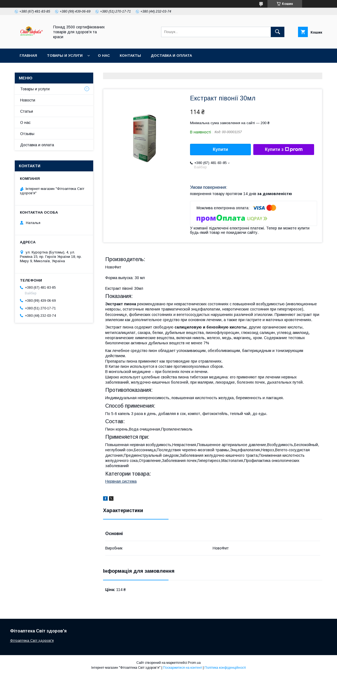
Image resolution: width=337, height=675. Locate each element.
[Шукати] (277, 32)
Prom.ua (194, 663)
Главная (28, 55)
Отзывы (27, 134)
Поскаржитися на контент (182, 668)
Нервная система (121, 481)
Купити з (283, 149)
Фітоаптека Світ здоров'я (32, 640)
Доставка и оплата (171, 55)
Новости (27, 100)
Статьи (26, 111)
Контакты (130, 55)
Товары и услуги (65, 55)
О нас (104, 55)
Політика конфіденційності (225, 668)
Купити (220, 149)
